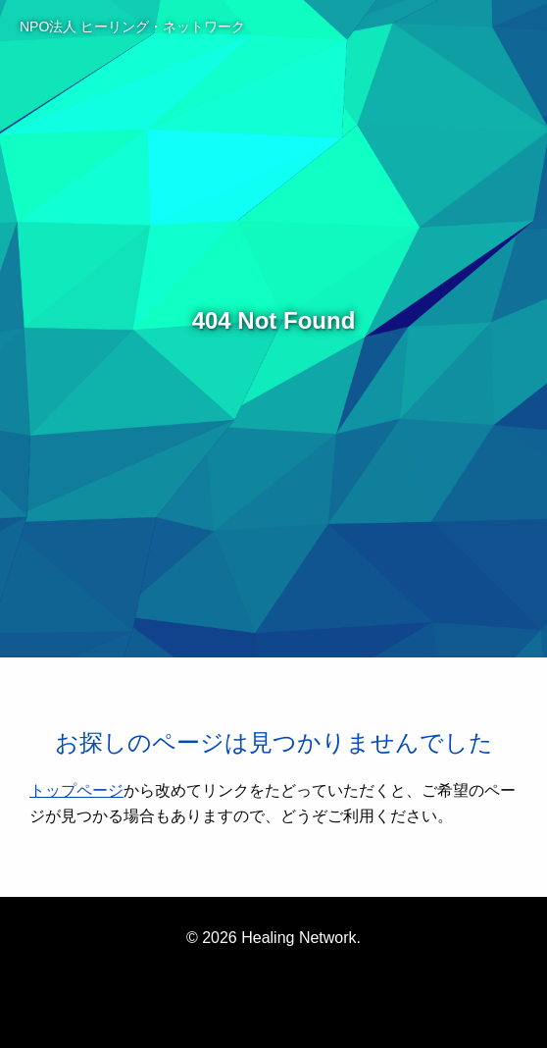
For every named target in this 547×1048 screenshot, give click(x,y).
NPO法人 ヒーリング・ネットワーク (132, 26)
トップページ (76, 790)
